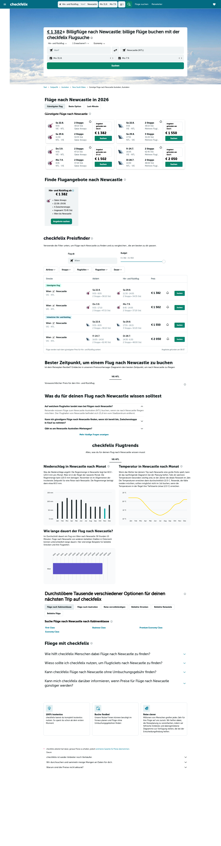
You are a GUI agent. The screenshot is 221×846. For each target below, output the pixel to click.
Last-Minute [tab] (93, 106)
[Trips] (4, 39)
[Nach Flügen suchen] (4, 13)
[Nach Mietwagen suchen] (4, 25)
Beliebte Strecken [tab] (139, 607)
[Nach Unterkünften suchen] (4, 19)
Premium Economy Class (151, 628)
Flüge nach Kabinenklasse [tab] (59, 607)
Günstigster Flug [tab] (55, 106)
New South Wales (79, 87)
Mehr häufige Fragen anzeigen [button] (94, 434)
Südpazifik (54, 87)
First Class (50, 628)
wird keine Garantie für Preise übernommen (112, 749)
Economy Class (52, 632)
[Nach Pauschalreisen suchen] (4, 31)
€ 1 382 (54, 31)
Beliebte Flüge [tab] (54, 613)
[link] (61, 221)
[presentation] (91, 38)
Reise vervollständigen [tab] (114, 607)
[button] (5, 4)
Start (45, 87)
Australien (65, 87)
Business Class (99, 628)
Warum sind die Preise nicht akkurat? (116, 767)
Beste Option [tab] (75, 106)
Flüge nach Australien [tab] (87, 607)
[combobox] (57, 43)
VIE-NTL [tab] (115, 376)
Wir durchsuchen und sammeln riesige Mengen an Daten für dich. (116, 762)
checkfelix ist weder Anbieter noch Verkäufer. (116, 757)
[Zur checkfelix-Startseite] (19, 4)
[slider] (163, 261)
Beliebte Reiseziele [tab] (163, 607)
